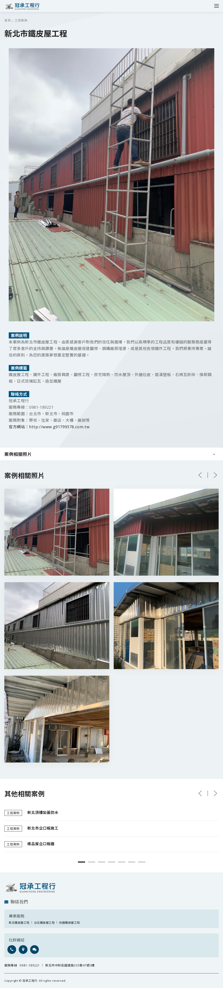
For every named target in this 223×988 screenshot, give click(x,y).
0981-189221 (30, 965)
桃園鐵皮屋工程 (69, 923)
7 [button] (141, 862)
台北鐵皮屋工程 (44, 923)
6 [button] (131, 862)
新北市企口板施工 (42, 828)
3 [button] (101, 862)
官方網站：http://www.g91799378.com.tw (49, 426)
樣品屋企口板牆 (41, 844)
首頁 (7, 20)
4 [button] (111, 862)
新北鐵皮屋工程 (19, 923)
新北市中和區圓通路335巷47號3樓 (70, 965)
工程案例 (21, 20)
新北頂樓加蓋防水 (42, 813)
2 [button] (91, 862)
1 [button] (81, 862)
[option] (111, 828)
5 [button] (121, 862)
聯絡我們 (16, 902)
